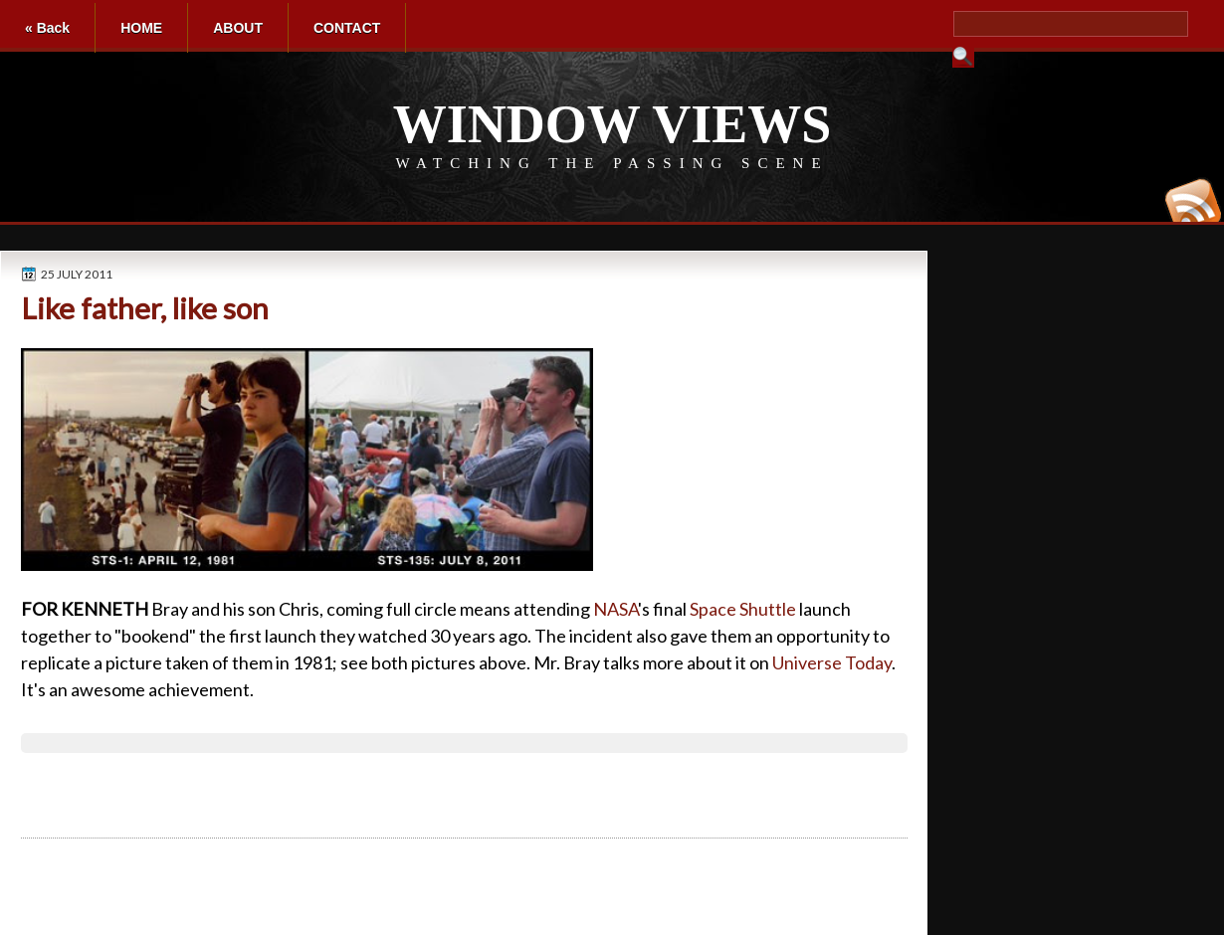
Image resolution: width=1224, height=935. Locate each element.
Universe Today (832, 662)
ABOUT (238, 28)
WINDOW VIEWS (612, 124)
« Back (47, 28)
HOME (141, 28)
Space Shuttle (743, 609)
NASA (615, 609)
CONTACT (346, 28)
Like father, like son (145, 307)
